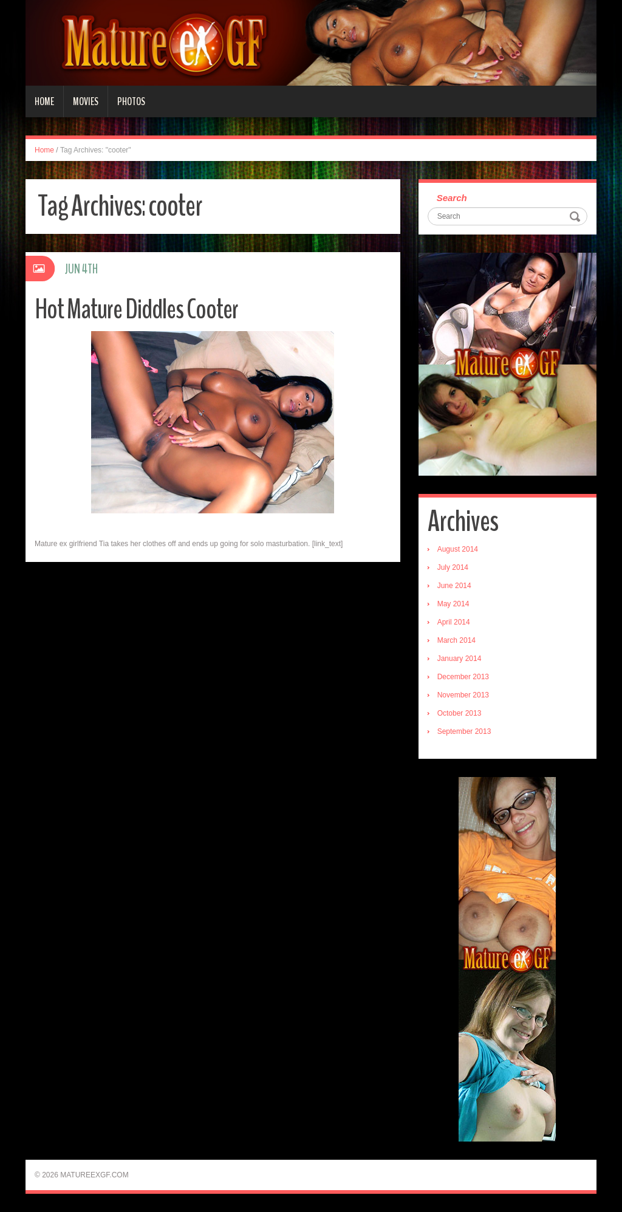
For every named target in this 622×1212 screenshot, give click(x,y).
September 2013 (464, 731)
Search (452, 198)
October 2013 (459, 713)
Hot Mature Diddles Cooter (136, 309)
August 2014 (457, 549)
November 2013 (463, 695)
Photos (131, 101)
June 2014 (454, 585)
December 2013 (463, 677)
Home (44, 101)
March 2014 (456, 640)
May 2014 (453, 604)
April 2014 (453, 622)
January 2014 (459, 658)
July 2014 (452, 567)
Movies (85, 101)
